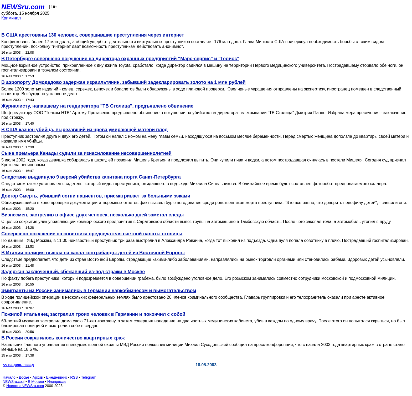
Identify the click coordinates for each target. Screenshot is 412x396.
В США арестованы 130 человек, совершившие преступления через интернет (92, 35)
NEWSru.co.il (13, 381)
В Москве (36, 381)
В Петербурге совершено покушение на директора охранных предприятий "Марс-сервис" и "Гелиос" (120, 58)
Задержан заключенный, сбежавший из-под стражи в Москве (73, 271)
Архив (38, 377)
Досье (24, 377)
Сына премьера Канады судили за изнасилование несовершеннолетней (86, 153)
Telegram (88, 377)
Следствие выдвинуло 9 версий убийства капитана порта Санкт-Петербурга (91, 177)
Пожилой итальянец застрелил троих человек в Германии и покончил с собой (93, 314)
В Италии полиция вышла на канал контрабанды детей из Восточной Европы (93, 252)
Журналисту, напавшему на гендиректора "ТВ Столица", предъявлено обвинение (97, 106)
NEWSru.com (23, 7)
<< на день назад (18, 365)
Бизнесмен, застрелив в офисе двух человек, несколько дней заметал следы (92, 214)
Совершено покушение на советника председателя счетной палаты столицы (91, 233)
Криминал (11, 18)
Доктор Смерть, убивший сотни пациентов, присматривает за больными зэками (95, 196)
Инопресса (56, 381)
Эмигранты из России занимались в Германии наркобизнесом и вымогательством (98, 290)
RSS (74, 377)
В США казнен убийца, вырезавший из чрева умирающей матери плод (84, 129)
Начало (9, 377)
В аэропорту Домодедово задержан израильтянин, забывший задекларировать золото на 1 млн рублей (123, 82)
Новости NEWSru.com (25, 386)
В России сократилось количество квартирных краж (63, 338)
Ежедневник (56, 377)
